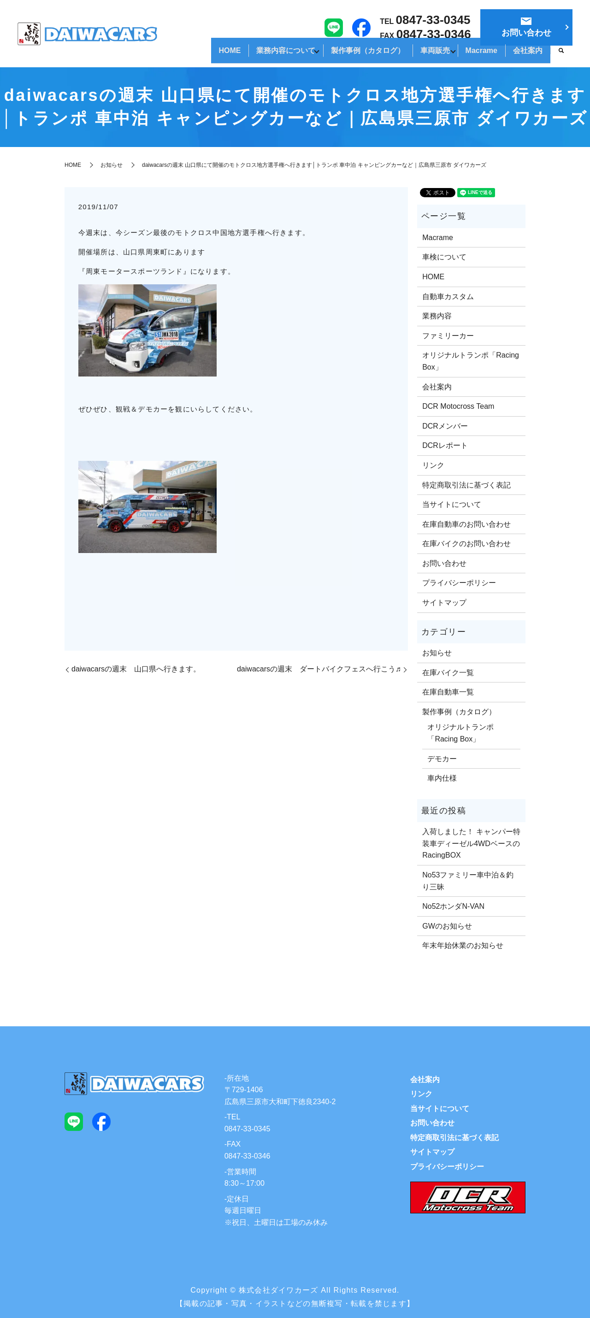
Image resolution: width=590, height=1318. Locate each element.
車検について (444, 257)
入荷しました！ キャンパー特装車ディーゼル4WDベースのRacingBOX (471, 843)
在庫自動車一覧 (448, 692)
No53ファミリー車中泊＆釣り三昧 (467, 881)
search (561, 55)
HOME (194, 55)
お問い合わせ (444, 563)
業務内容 (437, 316)
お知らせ (111, 165)
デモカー (442, 759)
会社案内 (524, 55)
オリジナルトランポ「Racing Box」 (470, 361)
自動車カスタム (448, 296)
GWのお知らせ (447, 926)
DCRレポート (445, 445)
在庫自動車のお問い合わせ (466, 524)
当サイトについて (451, 504)
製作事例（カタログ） (345, 55)
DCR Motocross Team (458, 406)
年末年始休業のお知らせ (462, 945)
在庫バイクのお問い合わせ (466, 543)
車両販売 (418, 55)
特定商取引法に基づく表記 (466, 485)
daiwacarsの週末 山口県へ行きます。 (136, 669)
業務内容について (256, 55)
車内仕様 (442, 778)
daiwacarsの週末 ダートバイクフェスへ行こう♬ (319, 669)
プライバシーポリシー (459, 583)
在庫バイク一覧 (448, 673)
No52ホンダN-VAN (453, 906)
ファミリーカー (448, 336)
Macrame (471, 55)
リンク (433, 465)
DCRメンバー (445, 426)
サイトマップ (444, 602)
